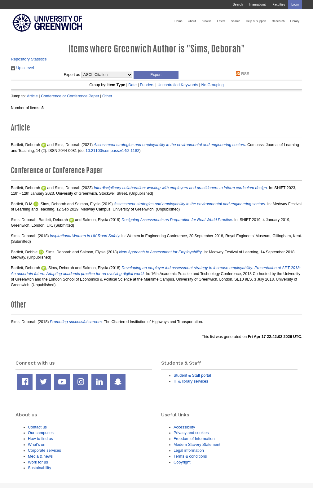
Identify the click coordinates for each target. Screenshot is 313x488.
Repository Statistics (29, 59)
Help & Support (256, 21)
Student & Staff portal (192, 375)
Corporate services (44, 450)
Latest (221, 21)
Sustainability (39, 467)
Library (294, 21)
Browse (206, 21)
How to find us (40, 438)
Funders (147, 84)
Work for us (38, 462)
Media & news (40, 456)
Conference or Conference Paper (70, 96)
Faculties (278, 4)
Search (238, 4)
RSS (241, 73)
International (257, 4)
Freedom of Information (194, 438)
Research (278, 21)
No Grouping (212, 84)
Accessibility (184, 427)
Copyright (182, 462)
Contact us (37, 427)
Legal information (189, 450)
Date (132, 84)
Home (178, 21)
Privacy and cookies (191, 432)
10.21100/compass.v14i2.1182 (112, 150)
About (192, 21)
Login (295, 4)
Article (32, 96)
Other (107, 96)
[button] (156, 75)
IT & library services (191, 381)
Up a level (22, 67)
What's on (36, 444)
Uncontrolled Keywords (177, 84)
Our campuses (41, 432)
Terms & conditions (190, 456)
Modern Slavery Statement (197, 444)
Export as (72, 75)
